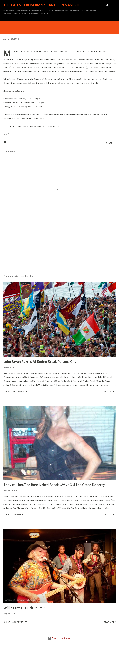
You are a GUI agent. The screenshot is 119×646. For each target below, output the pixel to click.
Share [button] (109, 143)
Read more (110, 391)
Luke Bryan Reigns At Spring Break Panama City (39, 361)
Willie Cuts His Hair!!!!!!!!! (24, 608)
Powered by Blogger (59, 638)
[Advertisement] (59, 246)
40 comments (19, 622)
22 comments (19, 391)
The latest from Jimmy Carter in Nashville (43, 5)
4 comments (19, 514)
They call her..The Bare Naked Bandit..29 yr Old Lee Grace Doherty (54, 485)
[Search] (107, 5)
